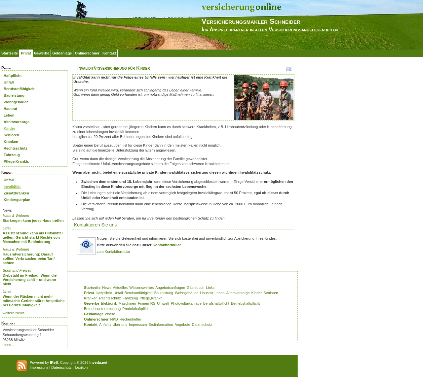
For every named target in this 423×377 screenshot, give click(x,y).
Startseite (9, 53)
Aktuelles (120, 288)
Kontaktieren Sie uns (95, 224)
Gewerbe (41, 53)
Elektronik (109, 303)
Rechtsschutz (15, 148)
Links (210, 288)
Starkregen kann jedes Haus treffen (33, 221)
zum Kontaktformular (113, 252)
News (106, 288)
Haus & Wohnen (16, 216)
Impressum (138, 324)
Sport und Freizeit (17, 270)
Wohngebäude (16, 102)
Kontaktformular (167, 245)
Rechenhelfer (130, 319)
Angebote (182, 324)
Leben (9, 115)
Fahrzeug (12, 155)
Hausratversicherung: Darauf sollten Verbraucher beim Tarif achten (29, 258)
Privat (26, 53)
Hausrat (10, 109)
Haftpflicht (12, 76)
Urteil (7, 228)
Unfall (9, 82)
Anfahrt (105, 324)
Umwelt (163, 303)
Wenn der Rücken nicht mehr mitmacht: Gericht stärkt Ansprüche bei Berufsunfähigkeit (33, 300)
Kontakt (109, 53)
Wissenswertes (141, 288)
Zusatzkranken (16, 193)
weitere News (13, 313)
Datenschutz (202, 324)
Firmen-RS (146, 303)
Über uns (119, 324)
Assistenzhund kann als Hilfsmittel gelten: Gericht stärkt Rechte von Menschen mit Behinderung (33, 237)
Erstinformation (160, 324)
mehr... (8, 345)
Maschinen (127, 303)
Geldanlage (62, 53)
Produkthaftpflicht (136, 309)
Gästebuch (195, 288)
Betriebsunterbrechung (102, 309)
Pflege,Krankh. (16, 161)
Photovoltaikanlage (186, 303)
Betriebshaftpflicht (245, 303)
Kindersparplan (17, 200)
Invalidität (12, 186)
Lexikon (81, 367)
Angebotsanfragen (170, 288)
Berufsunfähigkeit (19, 89)
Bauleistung (14, 95)
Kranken (11, 142)
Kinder (9, 128)
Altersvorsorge (16, 122)
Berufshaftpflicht (216, 303)
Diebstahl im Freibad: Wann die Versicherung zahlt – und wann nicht (30, 279)
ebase (110, 314)
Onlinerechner (87, 53)
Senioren (11, 135)
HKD (114, 319)
